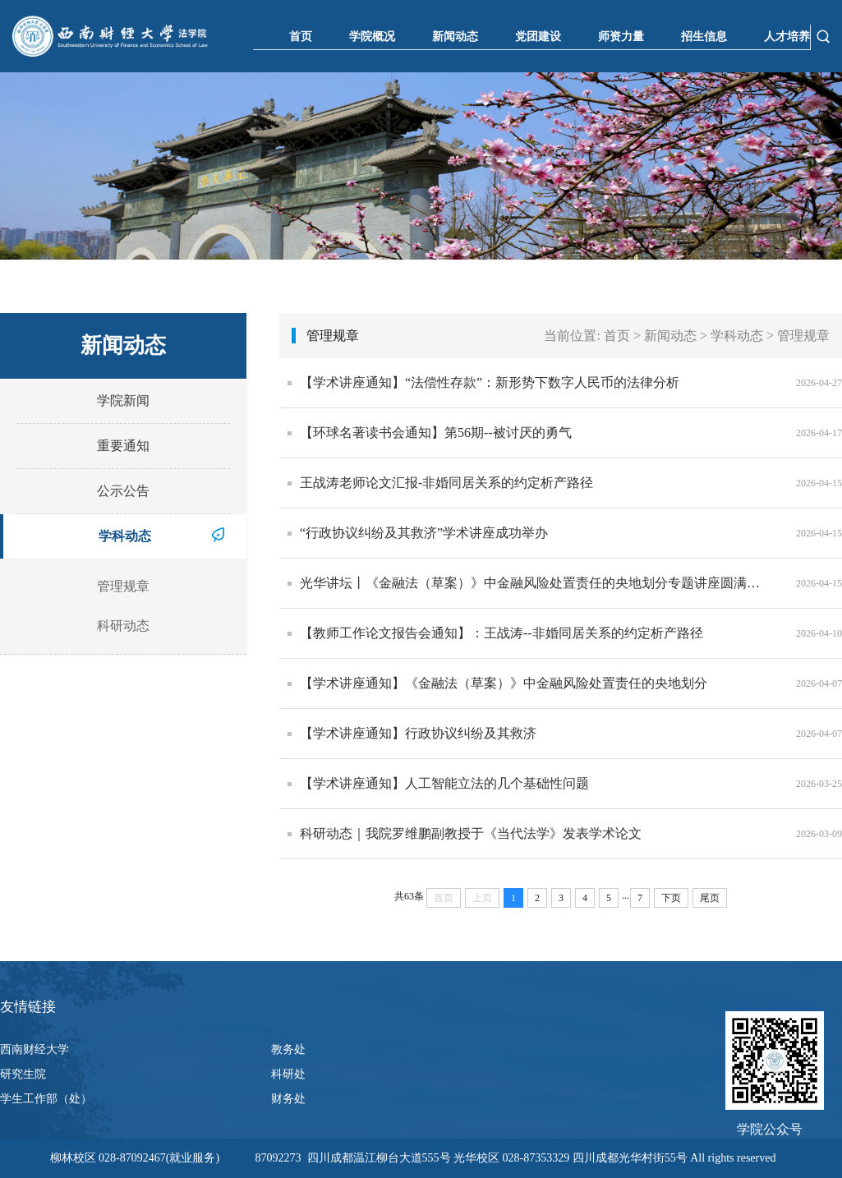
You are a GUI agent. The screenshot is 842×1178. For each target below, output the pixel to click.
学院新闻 (123, 400)
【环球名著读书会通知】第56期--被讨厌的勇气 (436, 432)
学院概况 (372, 36)
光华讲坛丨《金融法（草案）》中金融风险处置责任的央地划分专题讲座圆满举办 (536, 583)
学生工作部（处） (46, 1099)
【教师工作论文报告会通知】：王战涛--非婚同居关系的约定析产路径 (501, 633)
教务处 (288, 1049)
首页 (300, 36)
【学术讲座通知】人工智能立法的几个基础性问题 (444, 783)
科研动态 (123, 626)
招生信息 (704, 36)
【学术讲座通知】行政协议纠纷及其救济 (418, 733)
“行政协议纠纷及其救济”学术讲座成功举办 (424, 533)
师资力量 (621, 36)
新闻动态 (455, 36)
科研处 (288, 1074)
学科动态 (125, 536)
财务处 (288, 1099)
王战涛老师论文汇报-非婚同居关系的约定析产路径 (446, 483)
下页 (671, 898)
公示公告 (123, 491)
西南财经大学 (34, 1049)
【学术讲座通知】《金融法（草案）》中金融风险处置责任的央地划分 (503, 683)
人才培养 (787, 36)
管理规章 (123, 586)
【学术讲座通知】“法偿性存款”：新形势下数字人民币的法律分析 (489, 382)
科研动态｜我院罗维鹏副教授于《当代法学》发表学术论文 (471, 833)
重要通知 (123, 446)
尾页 (710, 898)
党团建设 (538, 36)
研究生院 (23, 1074)
